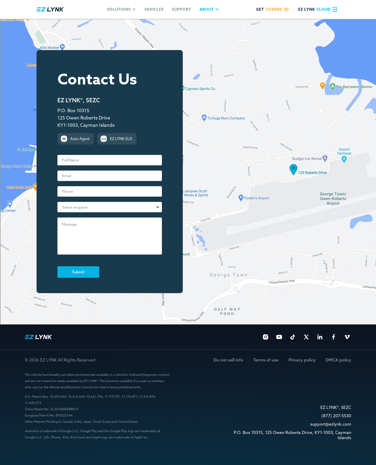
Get (273, 9)
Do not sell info (228, 360)
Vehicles (154, 9)
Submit (78, 272)
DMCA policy (338, 360)
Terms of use (266, 360)
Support (181, 9)
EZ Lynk (50, 9)
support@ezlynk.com (330, 424)
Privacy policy (302, 360)
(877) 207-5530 (336, 416)
